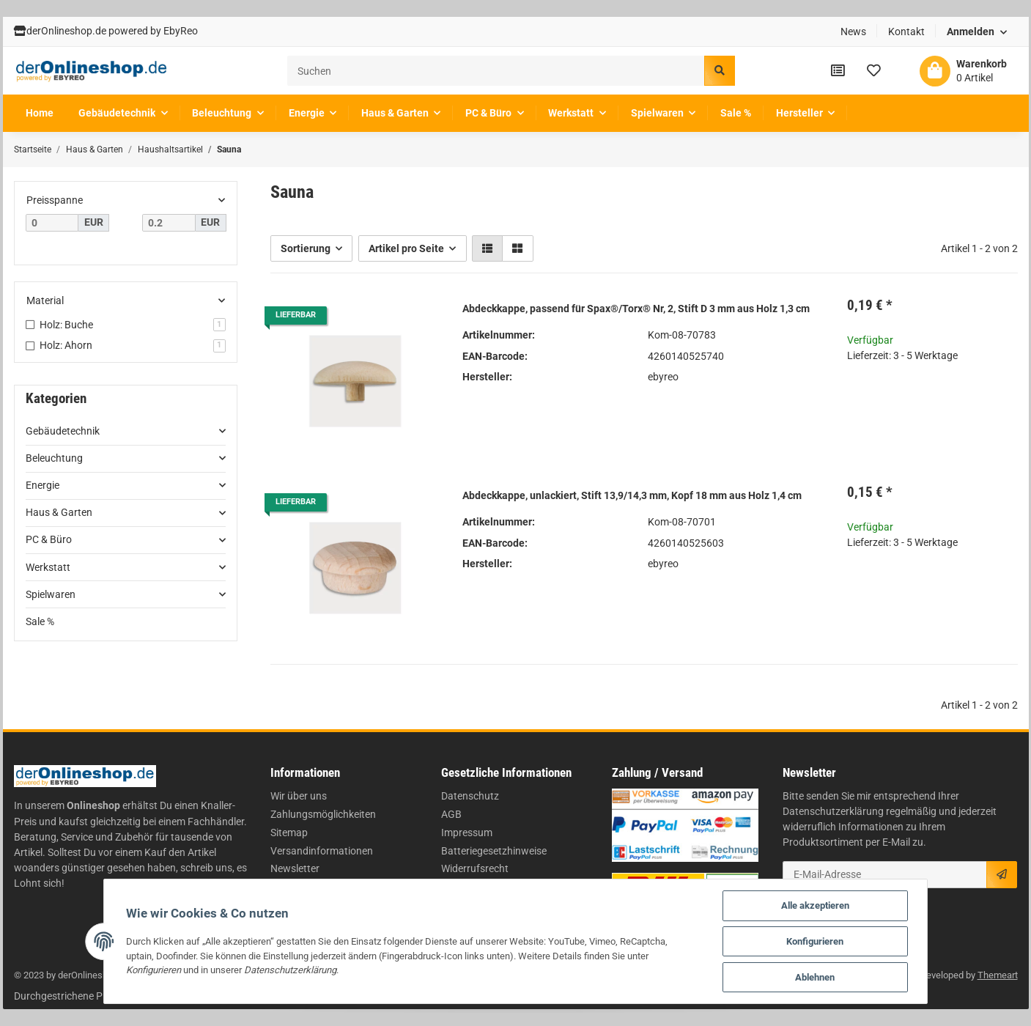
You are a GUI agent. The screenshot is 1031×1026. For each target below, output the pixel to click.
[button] (977, 32)
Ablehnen (815, 977)
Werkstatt (48, 567)
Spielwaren (50, 594)
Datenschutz (470, 796)
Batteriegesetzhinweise (494, 851)
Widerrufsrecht (475, 868)
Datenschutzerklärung (833, 811)
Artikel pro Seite (406, 248)
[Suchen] (496, 71)
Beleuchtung (54, 458)
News (853, 31)
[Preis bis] (169, 223)
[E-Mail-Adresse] (885, 874)
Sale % (40, 621)
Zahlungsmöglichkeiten (323, 814)
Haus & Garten (59, 512)
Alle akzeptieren (815, 905)
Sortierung (305, 248)
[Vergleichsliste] (838, 70)
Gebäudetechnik (63, 431)
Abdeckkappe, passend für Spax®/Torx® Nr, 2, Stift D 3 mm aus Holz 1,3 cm (636, 308)
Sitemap (289, 832)
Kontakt (906, 31)
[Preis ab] (52, 223)
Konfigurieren (814, 941)
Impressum (466, 832)
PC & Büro (49, 539)
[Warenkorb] (963, 71)
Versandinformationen (321, 851)
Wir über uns (298, 796)
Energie (42, 485)
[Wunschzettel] (874, 70)
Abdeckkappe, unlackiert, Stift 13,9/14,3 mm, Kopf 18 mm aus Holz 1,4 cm (632, 495)
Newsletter (294, 868)
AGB (451, 814)
